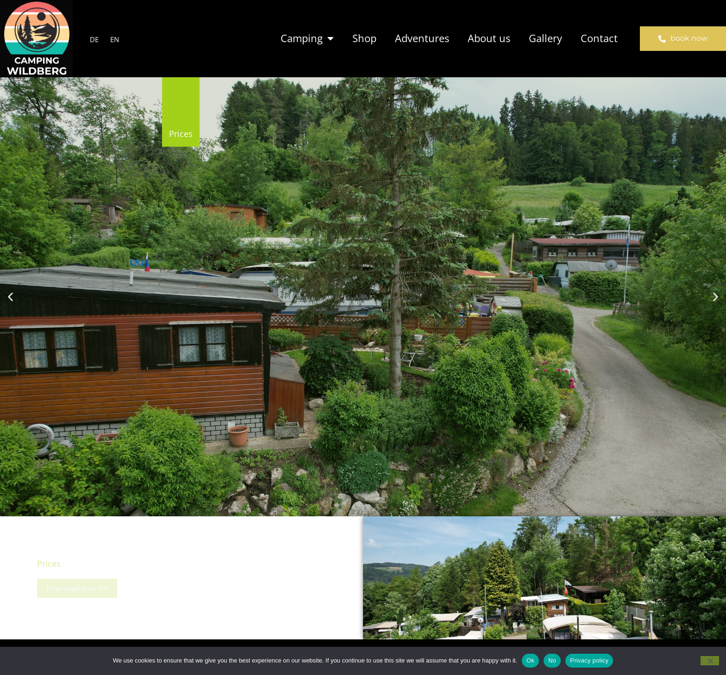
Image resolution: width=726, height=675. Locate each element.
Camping (307, 39)
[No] (710, 660)
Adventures (422, 38)
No (552, 660)
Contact (599, 38)
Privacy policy (589, 660)
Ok (530, 660)
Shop (364, 38)
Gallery (545, 38)
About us (489, 38)
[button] (10, 297)
